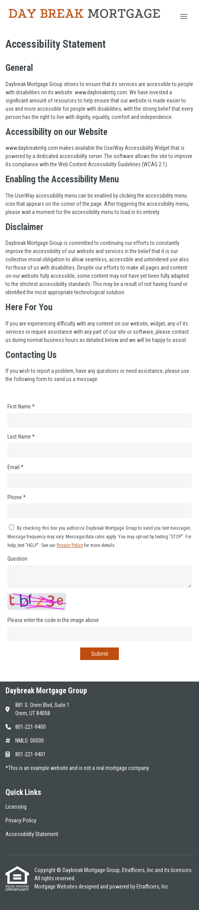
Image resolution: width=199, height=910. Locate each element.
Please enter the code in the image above (53, 620)
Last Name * (21, 436)
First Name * (21, 406)
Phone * (16, 497)
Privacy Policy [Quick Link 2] (20, 820)
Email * (15, 467)
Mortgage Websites (56, 886)
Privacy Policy (70, 545)
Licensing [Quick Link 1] (16, 807)
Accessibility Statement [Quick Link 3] (31, 834)
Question (17, 559)
